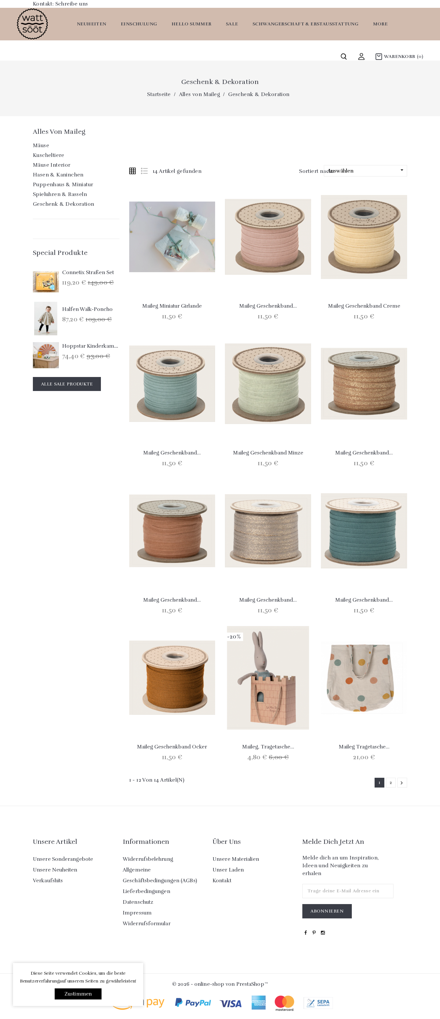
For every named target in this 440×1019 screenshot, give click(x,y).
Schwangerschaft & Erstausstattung (305, 24)
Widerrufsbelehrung (148, 859)
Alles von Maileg (59, 132)
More (380, 24)
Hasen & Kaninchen (58, 175)
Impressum (137, 913)
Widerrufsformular (147, 923)
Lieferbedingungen (146, 891)
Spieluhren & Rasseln (60, 194)
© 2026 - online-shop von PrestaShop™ (220, 984)
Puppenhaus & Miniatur (63, 184)
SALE (232, 24)
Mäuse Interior (52, 165)
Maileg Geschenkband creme (364, 306)
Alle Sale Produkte (67, 384)
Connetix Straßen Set (88, 272)
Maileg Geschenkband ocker (172, 747)
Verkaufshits (48, 880)
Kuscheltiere (48, 155)
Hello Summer (192, 24)
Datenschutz (138, 902)
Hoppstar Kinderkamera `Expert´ (103, 346)
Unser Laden (228, 870)
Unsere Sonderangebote (63, 859)
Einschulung (139, 24)
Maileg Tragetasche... (364, 747)
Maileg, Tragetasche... (268, 747)
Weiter (401, 783)
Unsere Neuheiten (55, 870)
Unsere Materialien (236, 859)
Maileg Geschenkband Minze (268, 453)
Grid (132, 171)
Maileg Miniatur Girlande (172, 306)
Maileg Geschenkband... (268, 306)
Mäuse (41, 145)
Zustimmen (78, 994)
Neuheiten (91, 24)
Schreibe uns (71, 4)
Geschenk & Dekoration (63, 204)
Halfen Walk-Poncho (87, 309)
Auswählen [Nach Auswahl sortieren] (366, 170)
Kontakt (222, 880)
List (144, 171)
